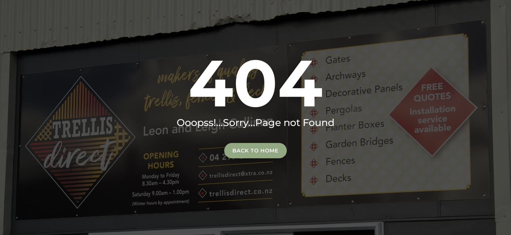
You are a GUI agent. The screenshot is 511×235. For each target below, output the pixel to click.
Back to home (255, 151)
